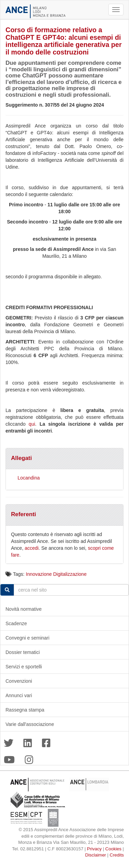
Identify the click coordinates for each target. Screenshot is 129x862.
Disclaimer (95, 855)
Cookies (113, 848)
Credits (117, 855)
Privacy (94, 848)
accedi (32, 548)
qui (32, 424)
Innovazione (39, 574)
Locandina (29, 478)
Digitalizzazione (69, 574)
